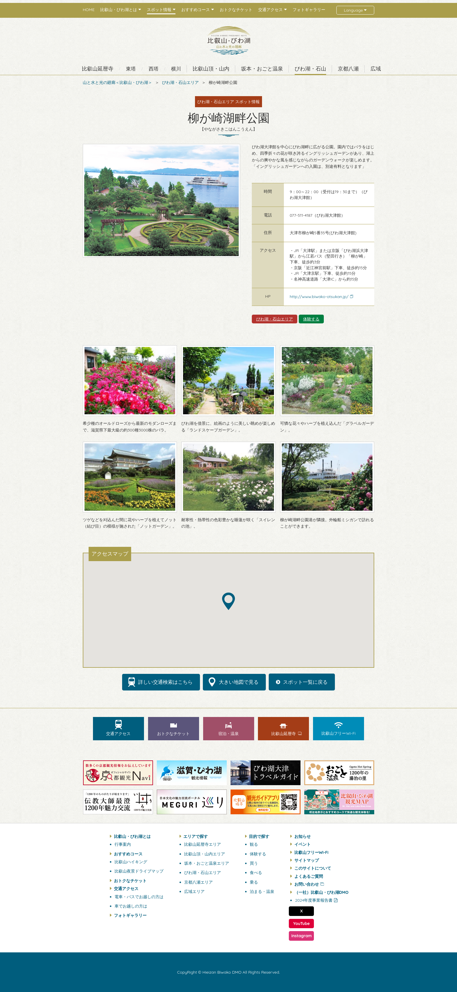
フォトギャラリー (309, 9)
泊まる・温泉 (262, 891)
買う (254, 863)
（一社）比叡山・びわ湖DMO (321, 892)
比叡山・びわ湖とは (132, 836)
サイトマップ (306, 860)
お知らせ (302, 836)
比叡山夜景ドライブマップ (139, 871)
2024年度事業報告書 (314, 900)
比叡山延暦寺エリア (202, 844)
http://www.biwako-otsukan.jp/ (319, 296)
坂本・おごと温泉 (262, 69)
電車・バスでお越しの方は (139, 896)
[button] (228, 601)
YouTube (301, 923)
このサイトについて (312, 868)
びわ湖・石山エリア (180, 82)
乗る (254, 882)
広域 (375, 69)
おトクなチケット (236, 9)
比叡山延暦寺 (97, 69)
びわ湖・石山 (310, 69)
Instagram (301, 935)
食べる (256, 872)
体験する (311, 319)
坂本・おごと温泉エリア (206, 863)
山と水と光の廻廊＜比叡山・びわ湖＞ (117, 82)
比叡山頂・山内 (211, 69)
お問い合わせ (306, 884)
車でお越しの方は (131, 906)
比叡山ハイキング (131, 861)
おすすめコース (128, 854)
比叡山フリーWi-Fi (311, 852)
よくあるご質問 (308, 876)
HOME (88, 9)
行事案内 (123, 844)
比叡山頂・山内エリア (204, 854)
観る (254, 844)
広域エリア (194, 891)
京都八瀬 (348, 69)
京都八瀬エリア (198, 882)
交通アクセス (126, 888)
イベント (302, 844)
